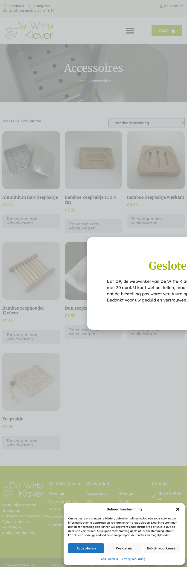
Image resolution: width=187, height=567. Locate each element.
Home (81, 80)
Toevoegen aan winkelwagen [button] (21, 221)
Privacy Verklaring (132, 559)
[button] (177, 509)
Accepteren (86, 548)
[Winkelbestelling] (146, 122)
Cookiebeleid (109, 559)
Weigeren (124, 548)
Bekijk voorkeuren (162, 548)
